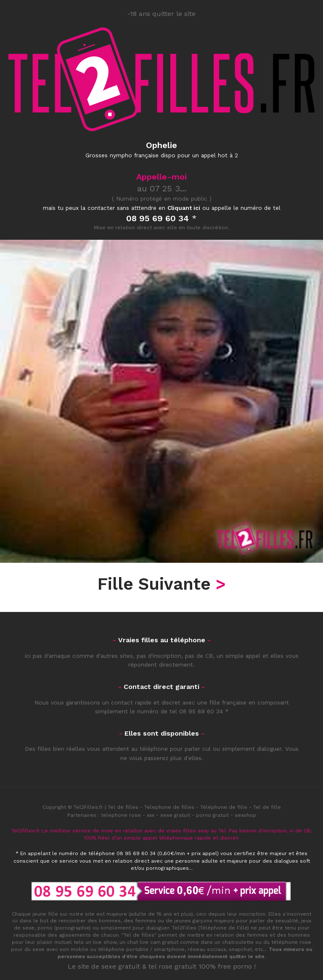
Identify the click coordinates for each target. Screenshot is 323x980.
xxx (150, 815)
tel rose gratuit (172, 966)
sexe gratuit (175, 815)
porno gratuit (212, 815)
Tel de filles (123, 807)
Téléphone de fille (223, 807)
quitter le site (247, 956)
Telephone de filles (169, 807)
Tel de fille (267, 807)
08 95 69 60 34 (201, 711)
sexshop (245, 815)
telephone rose (121, 815)
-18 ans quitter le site (161, 14)
